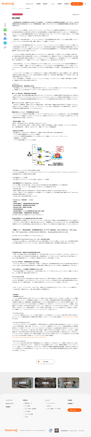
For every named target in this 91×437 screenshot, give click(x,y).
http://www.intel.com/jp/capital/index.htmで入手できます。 (29, 337)
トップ (13, 8)
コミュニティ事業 (29, 414)
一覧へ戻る (43, 361)
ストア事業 (27, 406)
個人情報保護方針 (64, 430)
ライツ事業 (27, 411)
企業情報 (38, 4)
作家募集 (59, 4)
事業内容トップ (28, 403)
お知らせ (49, 406)
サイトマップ (81, 430)
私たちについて (30, 4)
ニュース (53, 4)
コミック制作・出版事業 (30, 408)
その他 (26, 417)
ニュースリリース (17, 14)
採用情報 (66, 4)
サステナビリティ (73, 430)
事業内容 (25, 400)
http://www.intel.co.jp (69, 317)
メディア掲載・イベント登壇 (53, 408)
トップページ (9, 400)
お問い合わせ (77, 4)
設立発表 (28, 8)
